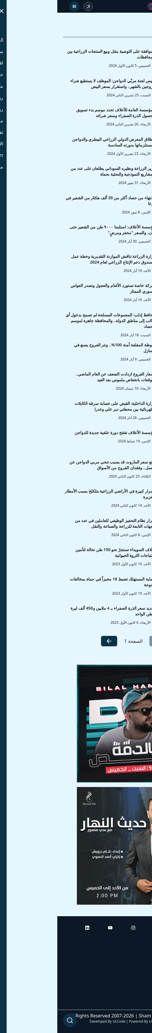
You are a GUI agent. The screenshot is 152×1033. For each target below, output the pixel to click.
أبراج (141, 955)
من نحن (139, 1004)
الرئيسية (138, 939)
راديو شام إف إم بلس (126, 988)
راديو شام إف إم (131, 971)
